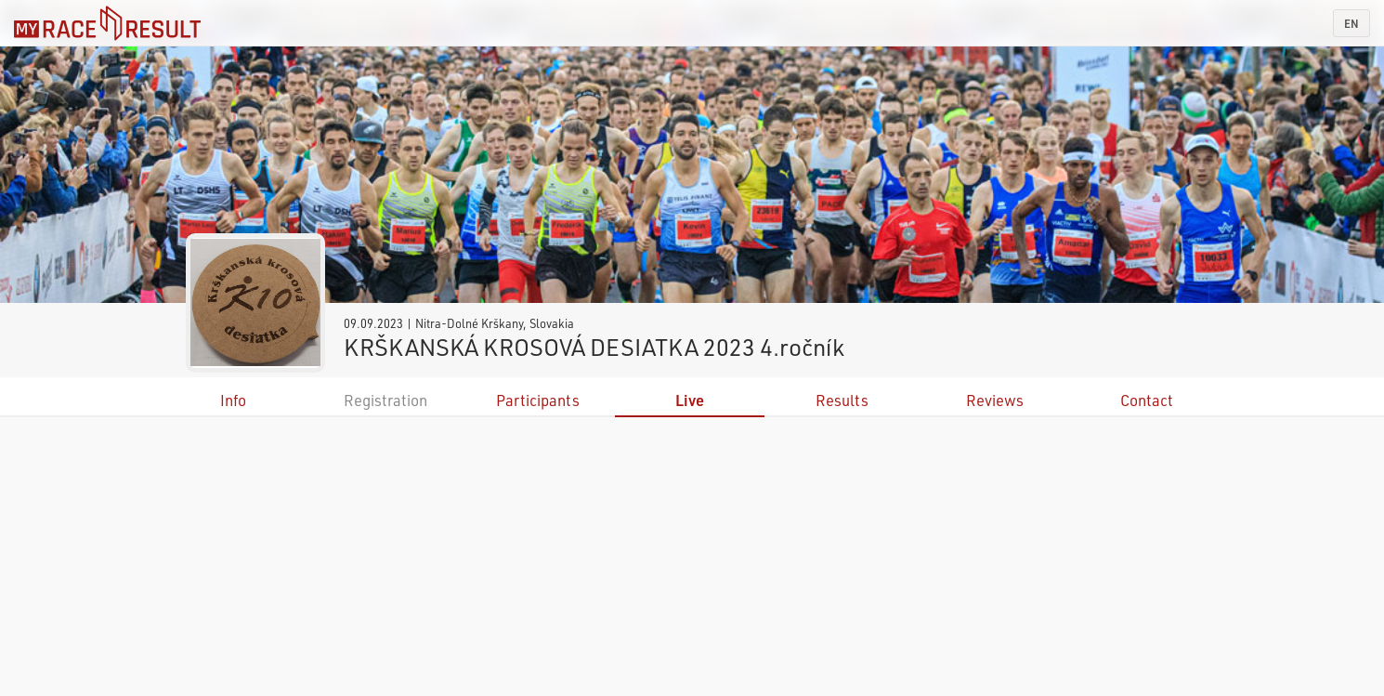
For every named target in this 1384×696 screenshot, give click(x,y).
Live (689, 400)
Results (842, 400)
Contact (1146, 400)
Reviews (995, 400)
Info (233, 400)
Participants (538, 400)
